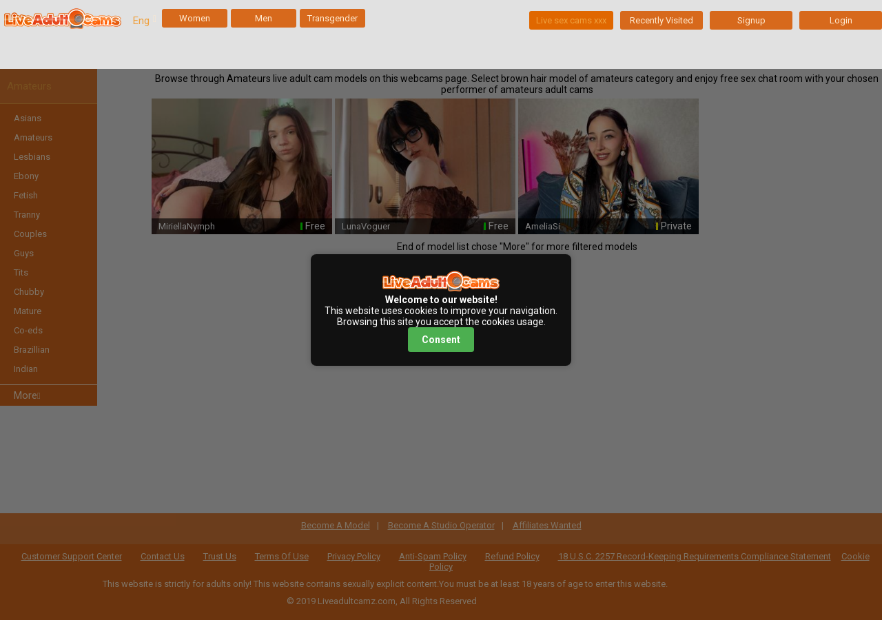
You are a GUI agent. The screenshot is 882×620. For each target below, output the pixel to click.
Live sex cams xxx (571, 20)
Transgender (332, 18)
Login (841, 20)
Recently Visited (661, 20)
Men (263, 18)
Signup (751, 20)
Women (194, 18)
